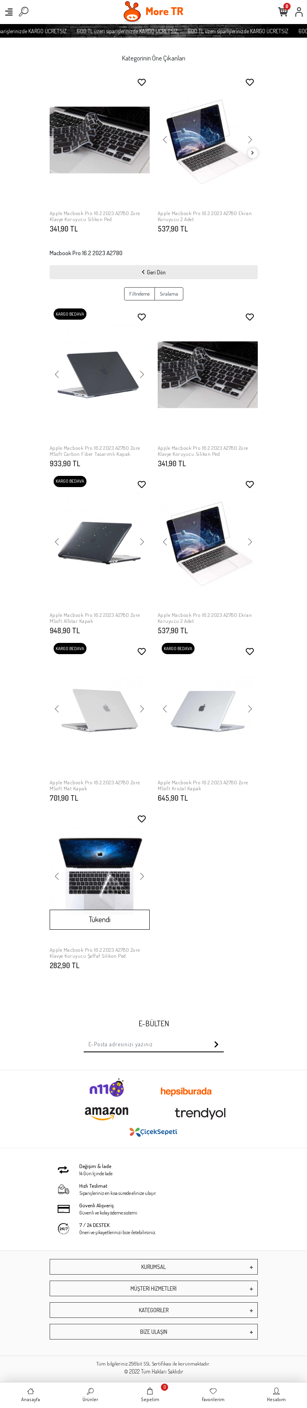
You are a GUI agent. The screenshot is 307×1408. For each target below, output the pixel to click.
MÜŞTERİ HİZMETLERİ (153, 1288)
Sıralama (169, 293)
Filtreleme (139, 293)
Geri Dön (154, 272)
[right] (252, 153)
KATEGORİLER (154, 1310)
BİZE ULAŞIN (153, 1331)
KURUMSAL (153, 1266)
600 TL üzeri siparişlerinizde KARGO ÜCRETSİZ (144, 31)
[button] (57, 140)
